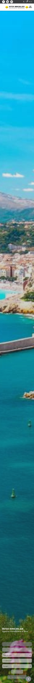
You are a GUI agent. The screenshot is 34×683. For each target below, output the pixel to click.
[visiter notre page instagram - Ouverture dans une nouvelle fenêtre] (11, 1)
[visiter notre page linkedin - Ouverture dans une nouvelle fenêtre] (7, 1)
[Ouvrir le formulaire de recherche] (17, 679)
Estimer (17, 656)
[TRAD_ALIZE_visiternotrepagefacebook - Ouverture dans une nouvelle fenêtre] (3, 1)
